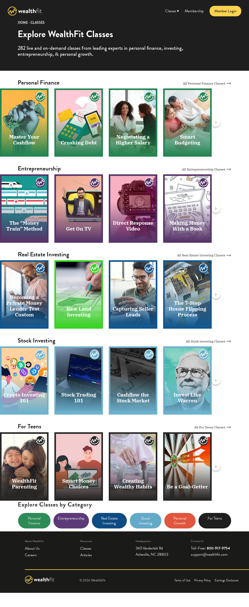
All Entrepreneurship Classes (206, 170)
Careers (31, 555)
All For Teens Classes (212, 428)
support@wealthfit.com (209, 555)
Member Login (225, 11)
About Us (32, 549)
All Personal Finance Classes (207, 83)
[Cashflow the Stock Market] (149, 355)
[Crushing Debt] (94, 96)
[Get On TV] (94, 183)
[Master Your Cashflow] (40, 96)
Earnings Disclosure (227, 581)
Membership (194, 11)
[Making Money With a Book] (203, 183)
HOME (23, 22)
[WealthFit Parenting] (40, 441)
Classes (85, 549)
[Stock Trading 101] (94, 355)
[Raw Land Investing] (94, 269)
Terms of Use (182, 581)
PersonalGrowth (179, 521)
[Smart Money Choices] (94, 441)
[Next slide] (219, 122)
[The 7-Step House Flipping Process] (203, 269)
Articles (86, 555)
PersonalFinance (34, 521)
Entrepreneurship (71, 518)
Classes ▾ (172, 11)
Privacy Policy (202, 581)
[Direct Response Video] (149, 183)
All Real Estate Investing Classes (204, 256)
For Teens (215, 518)
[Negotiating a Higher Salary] (149, 96)
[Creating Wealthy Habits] (149, 441)
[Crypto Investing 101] (40, 355)
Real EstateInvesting (109, 521)
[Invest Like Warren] (203, 355)
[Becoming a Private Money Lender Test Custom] (40, 269)
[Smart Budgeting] (203, 96)
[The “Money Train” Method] (40, 183)
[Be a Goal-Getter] (203, 441)
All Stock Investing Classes (208, 342)
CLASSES (37, 22)
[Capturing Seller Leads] (149, 269)
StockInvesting (145, 521)
